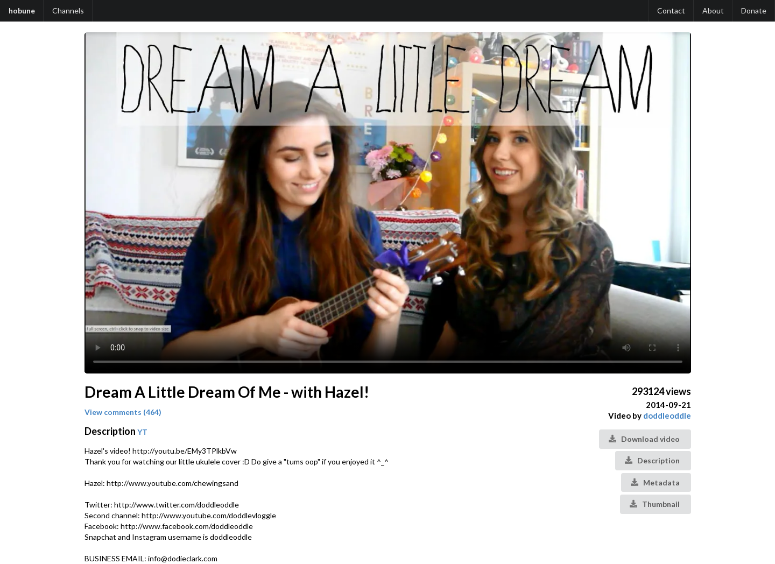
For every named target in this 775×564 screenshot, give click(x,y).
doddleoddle (667, 415)
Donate (753, 10)
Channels (68, 10)
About (713, 10)
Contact (671, 10)
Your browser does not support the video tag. (387, 202)
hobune (22, 10)
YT (142, 431)
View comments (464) (122, 412)
